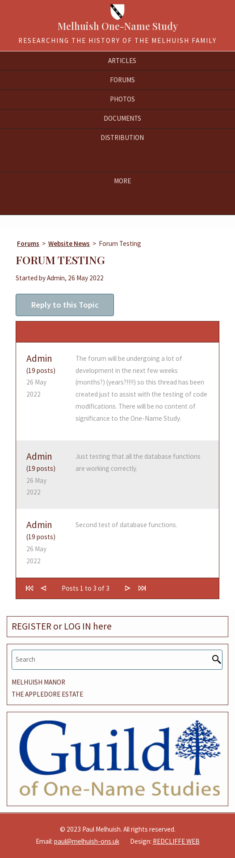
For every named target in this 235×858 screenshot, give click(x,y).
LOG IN (77, 626)
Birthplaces (122, 149)
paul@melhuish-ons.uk (86, 841)
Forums (28, 243)
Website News (69, 243)
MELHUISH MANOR (38, 682)
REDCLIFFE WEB (176, 841)
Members (122, 193)
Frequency (122, 161)
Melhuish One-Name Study (118, 26)
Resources (122, 205)
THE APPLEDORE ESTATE (47, 694)
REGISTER (31, 626)
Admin (39, 358)
